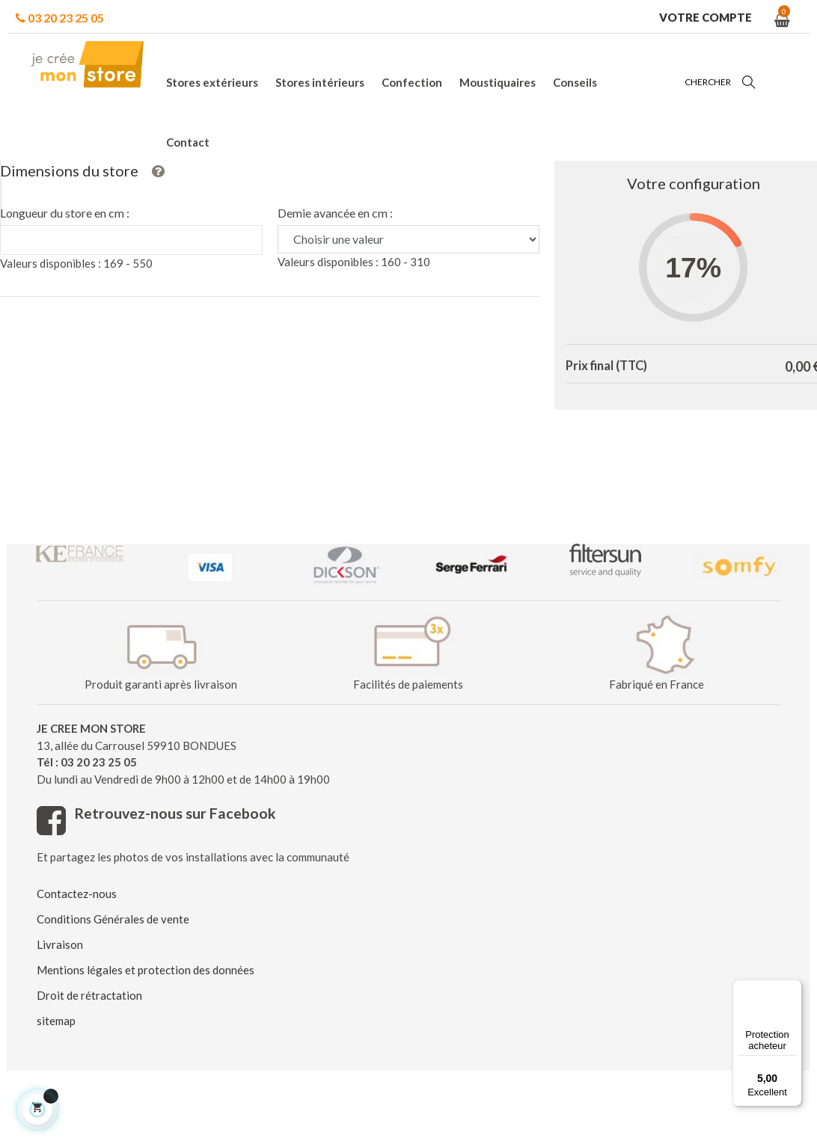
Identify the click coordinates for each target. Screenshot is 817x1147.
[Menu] (793, 988)
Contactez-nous (77, 970)
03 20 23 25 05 (60, 17)
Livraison (60, 1020)
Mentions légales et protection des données (145, 1046)
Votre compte (705, 17)
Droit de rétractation (89, 1071)
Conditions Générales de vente (113, 995)
